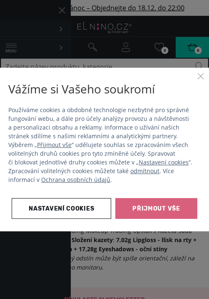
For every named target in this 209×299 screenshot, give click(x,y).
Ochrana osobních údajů (75, 180)
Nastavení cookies (164, 162)
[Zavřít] (201, 76)
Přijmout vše (54, 145)
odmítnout (144, 171)
